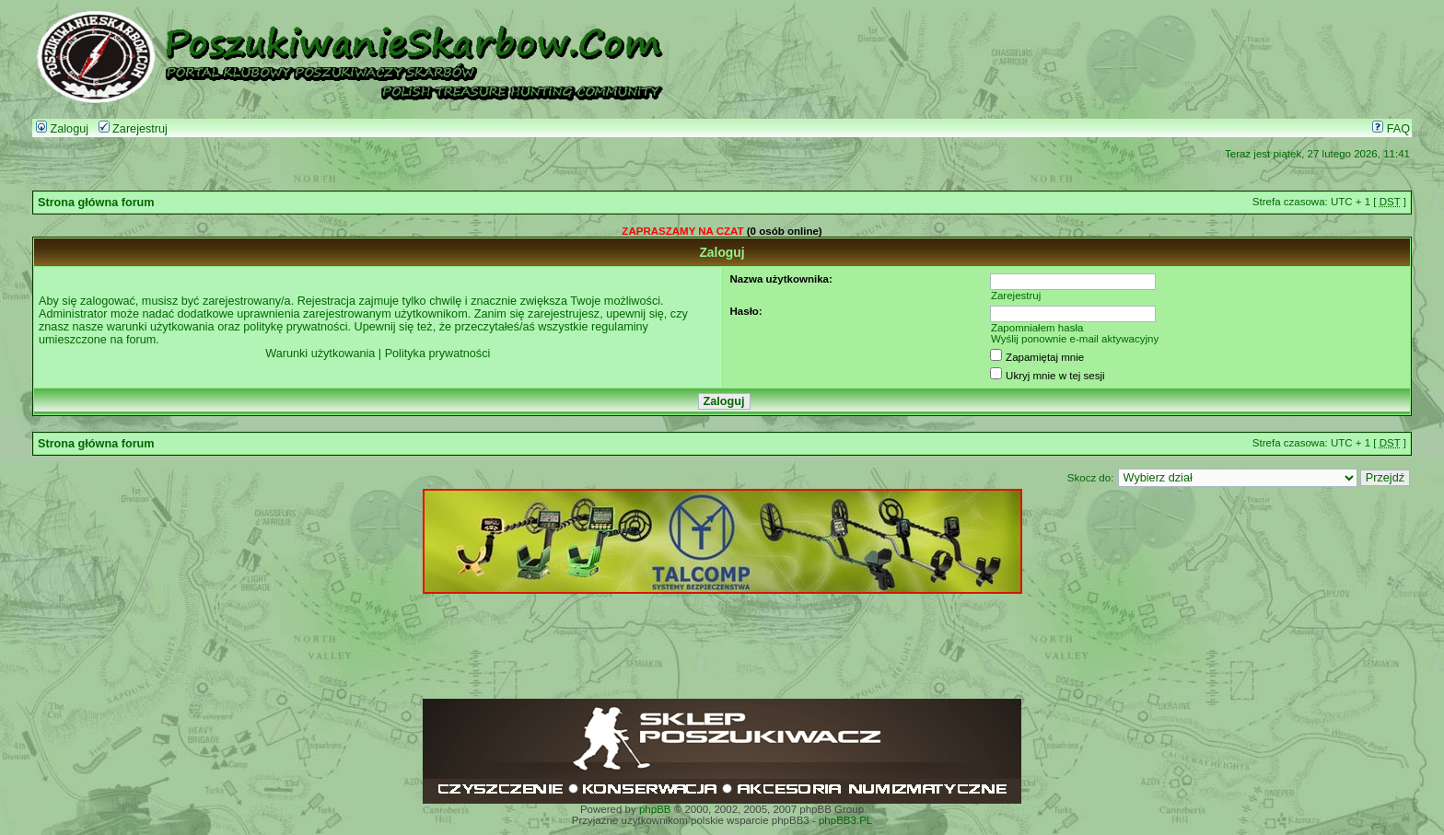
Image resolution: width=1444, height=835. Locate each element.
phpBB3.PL (845, 820)
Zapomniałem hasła (1037, 327)
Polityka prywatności (438, 353)
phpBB (655, 809)
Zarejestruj (133, 128)
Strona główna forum (96, 202)
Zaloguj (62, 128)
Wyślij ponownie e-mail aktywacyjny (1075, 338)
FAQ (1391, 128)
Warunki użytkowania (320, 353)
